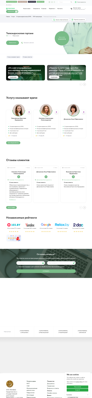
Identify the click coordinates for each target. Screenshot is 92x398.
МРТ (28, 384)
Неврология (30, 393)
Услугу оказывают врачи (13, 57)
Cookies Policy (79, 382)
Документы (50, 384)
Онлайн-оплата (52, 393)
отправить (46, 271)
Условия (27, 267)
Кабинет (9, 5)
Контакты (59, 8)
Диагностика (40, 2)
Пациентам (52, 8)
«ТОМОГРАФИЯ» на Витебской (82, 331)
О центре (44, 8)
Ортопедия (30, 395)
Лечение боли (32, 2)
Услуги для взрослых (11, 2)
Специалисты (36, 8)
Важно (49, 395)
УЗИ (28, 386)
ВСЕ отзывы (11, 207)
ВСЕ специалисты (13, 143)
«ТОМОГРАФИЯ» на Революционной (43, 331)
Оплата (49, 391)
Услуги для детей (22, 2)
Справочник (51, 386)
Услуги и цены (27, 8)
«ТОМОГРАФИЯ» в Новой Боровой (63, 331)
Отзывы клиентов (27, 57)
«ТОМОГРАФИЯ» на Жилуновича (24, 331)
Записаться (12, 43)
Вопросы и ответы (53, 388)
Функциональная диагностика (32, 389)
